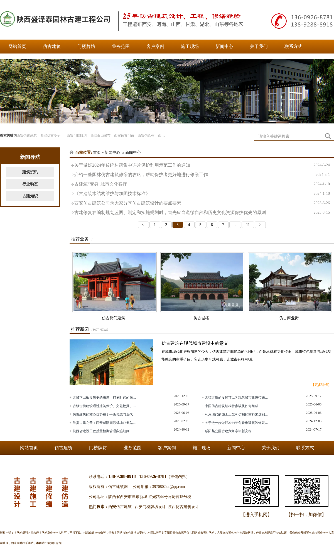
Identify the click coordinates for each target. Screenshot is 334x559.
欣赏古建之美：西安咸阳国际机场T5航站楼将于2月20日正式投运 (105, 423)
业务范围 (121, 46)
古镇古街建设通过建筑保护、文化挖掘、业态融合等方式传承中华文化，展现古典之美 (105, 406)
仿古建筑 (52, 46)
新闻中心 (224, 46)
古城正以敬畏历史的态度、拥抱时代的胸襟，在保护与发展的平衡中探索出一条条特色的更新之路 (105, 398)
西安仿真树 (146, 135)
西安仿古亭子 (50, 135)
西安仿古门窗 (124, 135)
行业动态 (30, 184)
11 (248, 225)
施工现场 (190, 46)
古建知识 (30, 196)
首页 (97, 152)
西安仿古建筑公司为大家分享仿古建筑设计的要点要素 (202, 203)
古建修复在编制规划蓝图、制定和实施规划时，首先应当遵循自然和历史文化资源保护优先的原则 (202, 212)
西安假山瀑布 (100, 135)
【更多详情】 (321, 385)
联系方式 (293, 46)
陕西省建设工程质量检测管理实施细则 (101, 431)
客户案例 (155, 46)
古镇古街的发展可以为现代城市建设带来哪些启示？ (237, 398)
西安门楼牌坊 (77, 135)
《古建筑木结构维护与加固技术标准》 (202, 193)
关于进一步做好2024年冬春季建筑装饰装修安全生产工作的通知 (237, 423)
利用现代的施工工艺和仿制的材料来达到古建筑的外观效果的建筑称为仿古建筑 (237, 414)
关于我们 (259, 46)
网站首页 (17, 46)
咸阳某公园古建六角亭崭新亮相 (228, 431)
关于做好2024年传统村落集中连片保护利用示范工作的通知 (202, 165)
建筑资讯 (30, 172)
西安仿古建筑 (27, 135)
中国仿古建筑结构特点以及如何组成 (231, 406)
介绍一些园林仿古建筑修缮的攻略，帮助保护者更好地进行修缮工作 (202, 174)
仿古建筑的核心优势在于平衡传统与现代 (103, 414)
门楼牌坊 (86, 46)
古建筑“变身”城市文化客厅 (202, 184)
